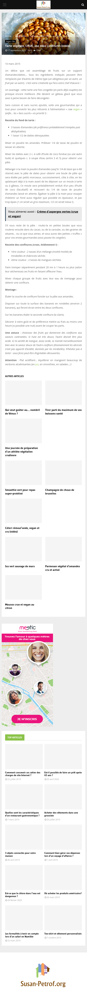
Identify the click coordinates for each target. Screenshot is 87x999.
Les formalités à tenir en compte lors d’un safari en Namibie (22, 935)
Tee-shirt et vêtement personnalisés (63, 933)
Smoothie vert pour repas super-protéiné (20, 491)
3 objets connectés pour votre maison (20, 854)
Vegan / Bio (10, 41)
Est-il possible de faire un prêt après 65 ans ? (63, 774)
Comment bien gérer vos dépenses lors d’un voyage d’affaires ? (62, 854)
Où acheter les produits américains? (63, 893)
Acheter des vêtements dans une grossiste (61, 814)
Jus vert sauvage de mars (20, 566)
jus (37, 364)
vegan (76, 109)
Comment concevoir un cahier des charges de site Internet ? (22, 774)
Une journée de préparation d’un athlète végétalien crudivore (21, 451)
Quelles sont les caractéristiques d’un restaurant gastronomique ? (22, 814)
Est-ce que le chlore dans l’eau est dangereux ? (22, 895)
